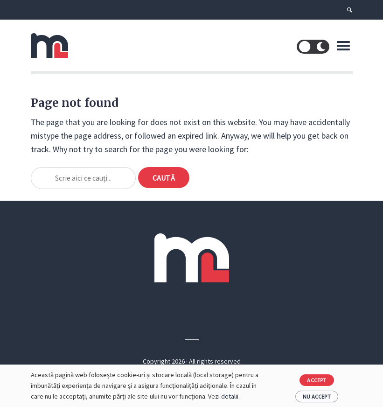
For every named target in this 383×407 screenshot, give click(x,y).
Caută (164, 177)
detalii (229, 396)
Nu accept (317, 396)
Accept (316, 380)
